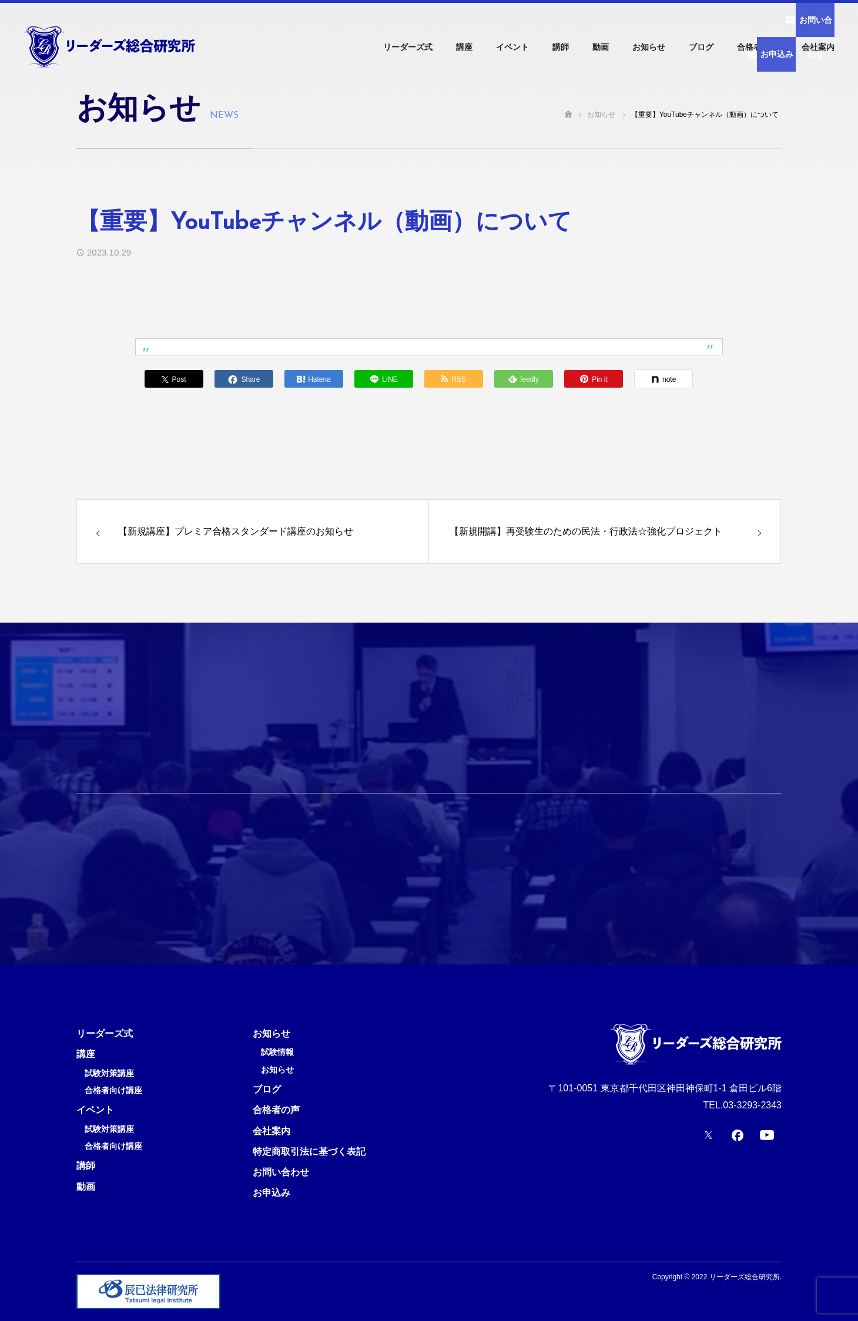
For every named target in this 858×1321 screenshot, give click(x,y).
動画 (600, 47)
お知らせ (648, 47)
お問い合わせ (281, 1172)
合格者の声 (757, 47)
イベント (512, 47)
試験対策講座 (109, 1073)
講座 (464, 47)
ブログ (701, 47)
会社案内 (818, 47)
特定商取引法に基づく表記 (309, 1152)
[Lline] (383, 379)
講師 (560, 47)
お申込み (271, 1193)
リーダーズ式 (408, 47)
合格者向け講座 (113, 1090)
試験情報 (277, 1052)
